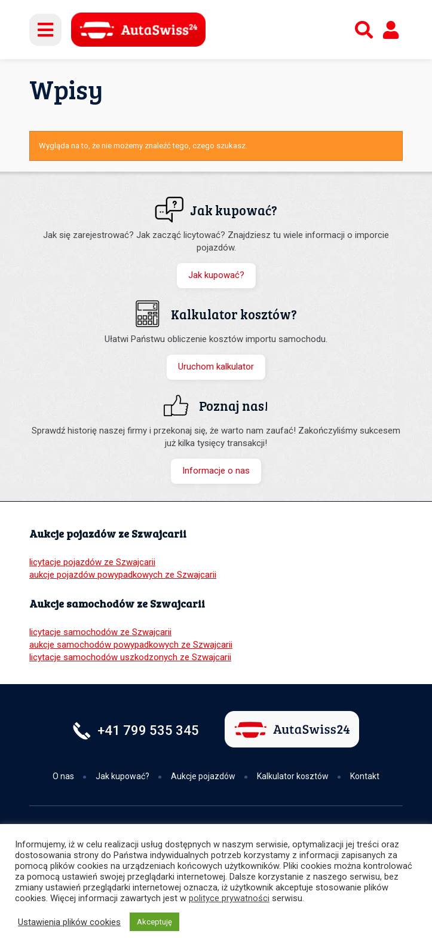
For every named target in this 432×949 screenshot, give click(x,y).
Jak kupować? (216, 275)
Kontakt (364, 776)
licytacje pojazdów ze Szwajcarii (92, 562)
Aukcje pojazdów (203, 776)
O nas (63, 776)
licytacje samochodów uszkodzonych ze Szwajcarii (130, 657)
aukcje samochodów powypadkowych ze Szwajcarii (130, 644)
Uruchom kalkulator (216, 366)
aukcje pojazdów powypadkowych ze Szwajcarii (122, 574)
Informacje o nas (216, 470)
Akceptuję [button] (154, 921)
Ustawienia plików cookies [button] (69, 922)
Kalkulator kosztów (293, 776)
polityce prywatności (229, 898)
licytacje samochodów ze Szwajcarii (100, 632)
